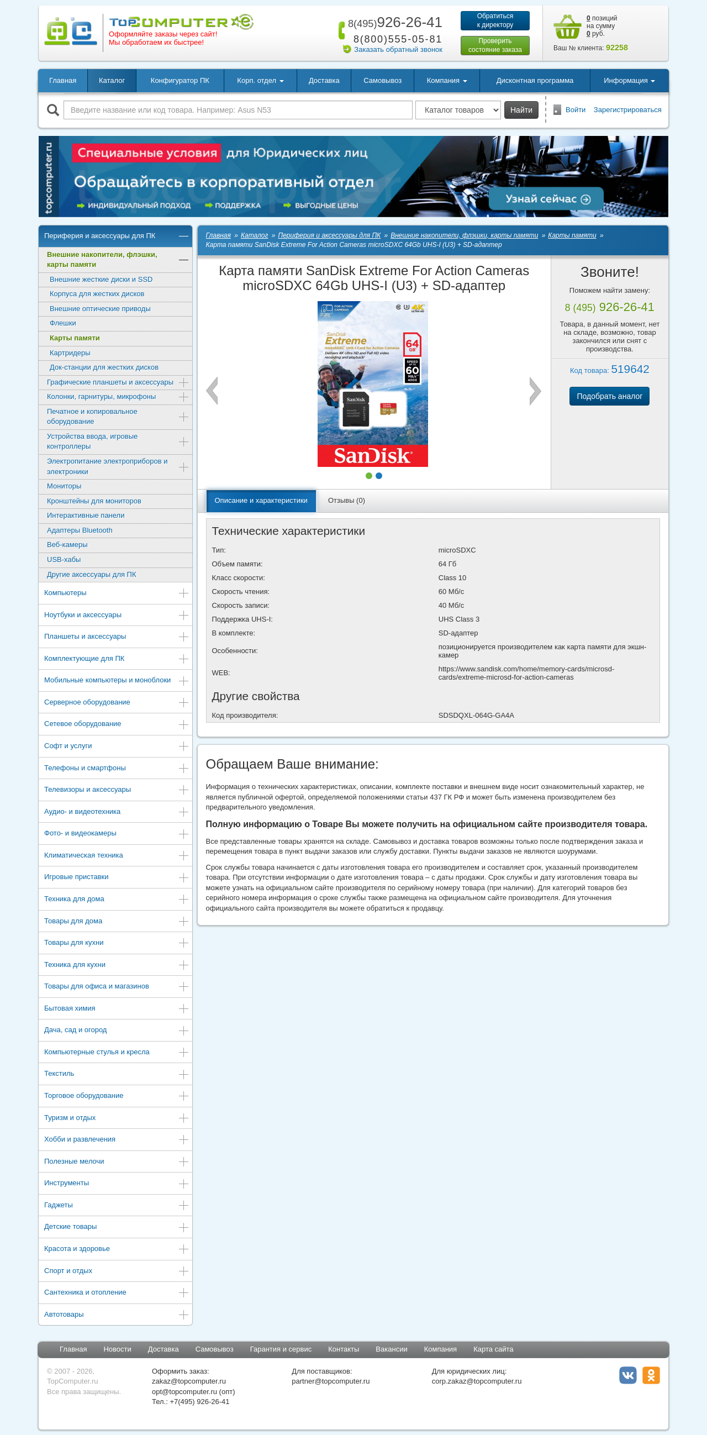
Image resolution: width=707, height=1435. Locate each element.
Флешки (63, 323)
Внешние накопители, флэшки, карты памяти (118, 259)
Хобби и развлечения (116, 1140)
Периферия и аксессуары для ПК (116, 237)
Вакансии (391, 1349)
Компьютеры (116, 593)
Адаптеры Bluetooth (80, 530)
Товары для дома (116, 922)
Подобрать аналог (609, 396)
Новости (117, 1349)
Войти (575, 110)
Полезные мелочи (116, 1162)
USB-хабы (64, 559)
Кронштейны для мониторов (94, 501)
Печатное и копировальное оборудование (118, 416)
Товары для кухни (116, 943)
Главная (62, 80)
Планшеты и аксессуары (116, 637)
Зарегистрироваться (628, 110)
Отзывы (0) (346, 500)
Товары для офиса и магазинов (116, 987)
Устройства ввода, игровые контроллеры (118, 441)
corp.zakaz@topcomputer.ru (477, 1381)
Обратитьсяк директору (495, 20)
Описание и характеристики (261, 500)
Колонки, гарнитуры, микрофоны (118, 397)
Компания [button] (447, 80)
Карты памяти (75, 338)
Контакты (343, 1349)
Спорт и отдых (116, 1271)
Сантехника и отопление (116, 1293)
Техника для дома (116, 900)
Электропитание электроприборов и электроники (118, 466)
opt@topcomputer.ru (184, 1391)
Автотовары (116, 1315)
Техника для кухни (116, 965)
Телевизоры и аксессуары (116, 790)
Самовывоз (382, 80)
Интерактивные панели (85, 515)
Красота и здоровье (116, 1249)
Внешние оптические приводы (100, 308)
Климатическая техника (116, 856)
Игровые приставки (116, 877)
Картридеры (70, 353)
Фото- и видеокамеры (116, 834)
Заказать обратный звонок (398, 49)
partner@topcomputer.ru (331, 1381)
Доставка (324, 80)
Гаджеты (116, 1206)
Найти (521, 110)
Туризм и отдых (116, 1118)
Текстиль (116, 1074)
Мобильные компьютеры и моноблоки (116, 681)
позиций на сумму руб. (602, 26)
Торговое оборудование (116, 1096)
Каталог (112, 80)
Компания (440, 1349)
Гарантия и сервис (281, 1349)
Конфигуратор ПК (180, 80)
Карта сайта (493, 1349)
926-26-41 (393, 22)
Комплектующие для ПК (116, 659)
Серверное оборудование (116, 703)
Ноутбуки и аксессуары (116, 616)
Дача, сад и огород (116, 1031)
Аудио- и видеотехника (116, 812)
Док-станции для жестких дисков (104, 367)
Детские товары (116, 1227)
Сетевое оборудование (116, 724)
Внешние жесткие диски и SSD (101, 279)
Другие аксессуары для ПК (91, 574)
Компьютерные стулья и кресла (116, 1053)
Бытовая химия (116, 1009)
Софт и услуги (116, 747)
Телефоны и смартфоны (116, 769)
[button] (369, 475)
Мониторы (64, 486)
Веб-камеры (67, 544)
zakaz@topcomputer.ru (189, 1381)
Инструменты (116, 1184)
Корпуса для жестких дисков (97, 294)
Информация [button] (629, 80)
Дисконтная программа (535, 80)
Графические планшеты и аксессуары (118, 383)
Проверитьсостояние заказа (495, 45)
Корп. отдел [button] (260, 80)
